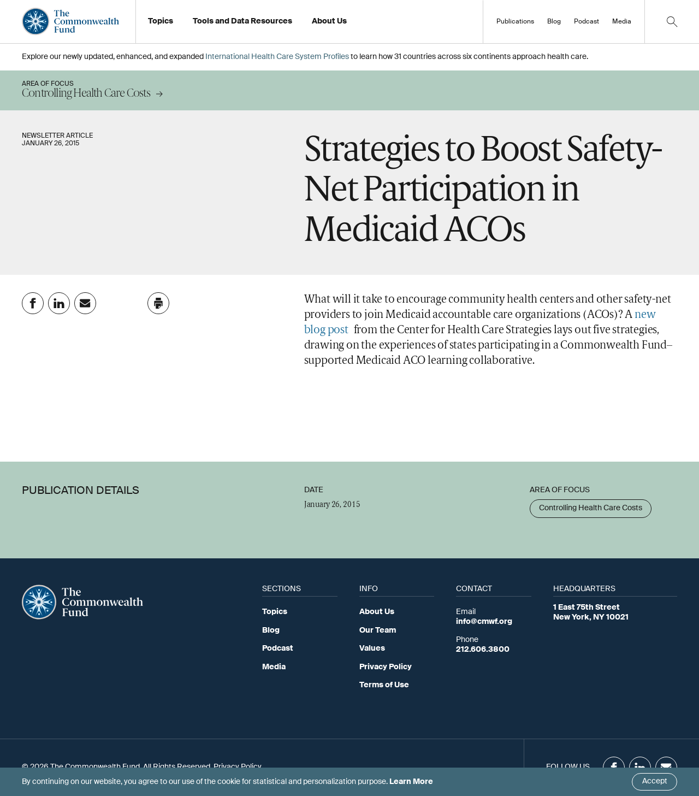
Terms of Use (384, 685)
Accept (654, 781)
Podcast (586, 22)
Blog (554, 22)
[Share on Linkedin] (59, 303)
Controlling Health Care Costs (590, 508)
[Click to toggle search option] (671, 21)
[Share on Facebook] (33, 303)
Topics (274, 612)
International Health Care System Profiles (277, 57)
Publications (515, 22)
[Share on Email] (85, 303)
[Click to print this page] (158, 303)
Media (621, 22)
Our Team (377, 630)
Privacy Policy (385, 667)
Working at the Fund (354, 24)
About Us (376, 612)
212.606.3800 (483, 649)
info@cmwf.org (484, 622)
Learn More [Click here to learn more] (411, 782)
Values (372, 648)
